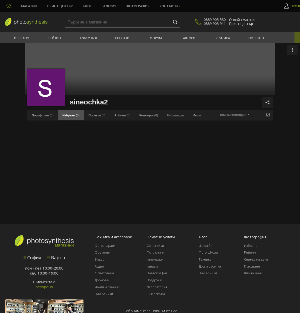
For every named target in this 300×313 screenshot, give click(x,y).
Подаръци (154, 280)
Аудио (99, 266)
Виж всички (104, 294)
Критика (223, 38)
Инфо (197, 115)
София (32, 258)
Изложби (205, 245)
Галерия (109, 6)
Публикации (175, 115)
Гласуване (89, 38)
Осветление (104, 273)
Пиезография (156, 273)
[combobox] (235, 115)
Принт (60, 6)
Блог (87, 6)
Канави (152, 266)
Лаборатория (156, 287)
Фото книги (155, 252)
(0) (43, 115)
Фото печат (155, 245)
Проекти (122, 38)
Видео (99, 259)
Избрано (21, 38)
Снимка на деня (256, 259)
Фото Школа (208, 252)
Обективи (102, 252)
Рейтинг (55, 38)
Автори (189, 38)
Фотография (138, 6)
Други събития (210, 266)
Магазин (29, 6)
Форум (156, 38)
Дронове (102, 280)
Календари (154, 259)
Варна (56, 258)
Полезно (256, 38)
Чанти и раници (107, 287)
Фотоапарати (105, 245)
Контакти (169, 6)
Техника (205, 259)
